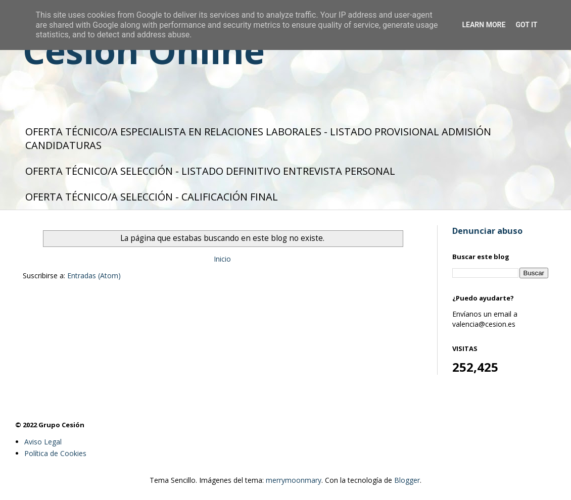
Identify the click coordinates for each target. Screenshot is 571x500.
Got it (526, 25)
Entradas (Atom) (94, 275)
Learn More (483, 25)
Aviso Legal (43, 441)
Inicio (222, 259)
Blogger (407, 480)
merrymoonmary (293, 480)
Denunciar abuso (487, 230)
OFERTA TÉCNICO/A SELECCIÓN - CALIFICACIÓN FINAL (151, 197)
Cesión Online (144, 50)
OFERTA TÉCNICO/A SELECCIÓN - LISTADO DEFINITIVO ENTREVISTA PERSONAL (210, 171)
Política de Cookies (55, 453)
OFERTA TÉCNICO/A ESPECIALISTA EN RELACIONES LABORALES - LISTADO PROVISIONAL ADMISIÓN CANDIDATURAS (258, 138)
